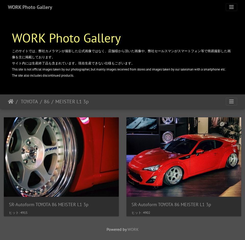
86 (46, 101)
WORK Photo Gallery (30, 7)
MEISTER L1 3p (72, 101)
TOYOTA (29, 101)
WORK (133, 229)
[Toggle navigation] (231, 7)
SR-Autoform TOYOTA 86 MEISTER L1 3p (48, 204)
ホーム (11, 101)
